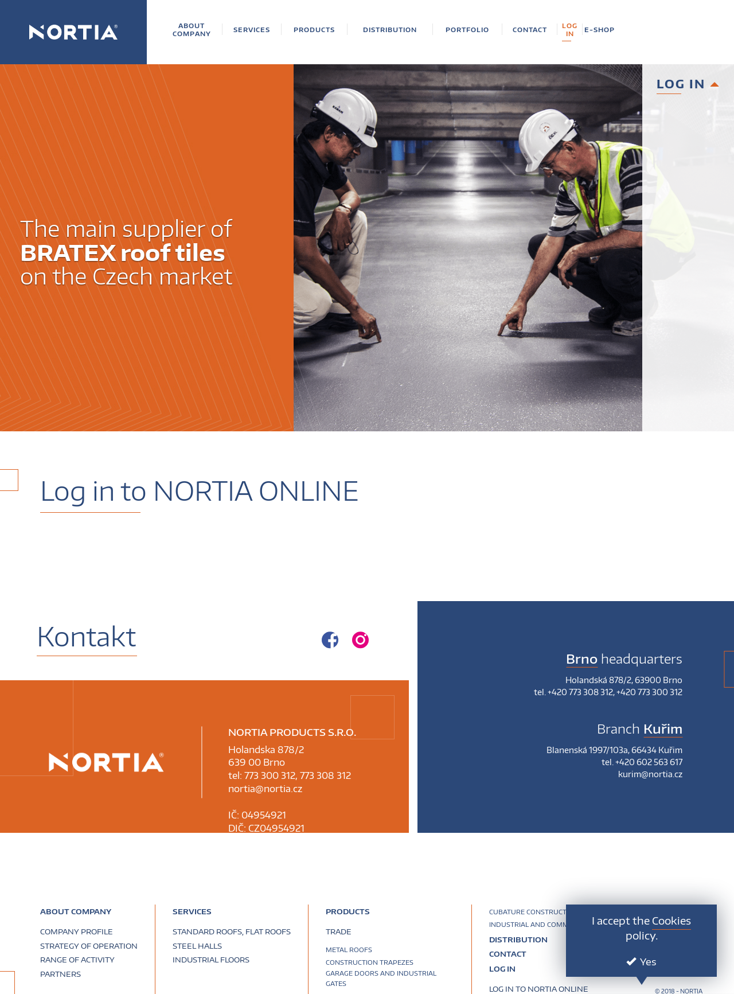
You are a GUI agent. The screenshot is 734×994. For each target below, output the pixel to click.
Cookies (671, 920)
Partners (60, 974)
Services (192, 911)
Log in (502, 968)
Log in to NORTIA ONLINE (538, 988)
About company (75, 911)
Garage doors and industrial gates (381, 978)
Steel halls (197, 945)
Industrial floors (211, 959)
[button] (192, 29)
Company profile (76, 931)
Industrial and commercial (540, 924)
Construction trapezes (369, 962)
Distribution (518, 939)
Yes (641, 961)
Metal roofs (349, 949)
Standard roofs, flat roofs (232, 931)
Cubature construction (534, 911)
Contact (507, 954)
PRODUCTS (348, 911)
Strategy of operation (89, 945)
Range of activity (77, 959)
